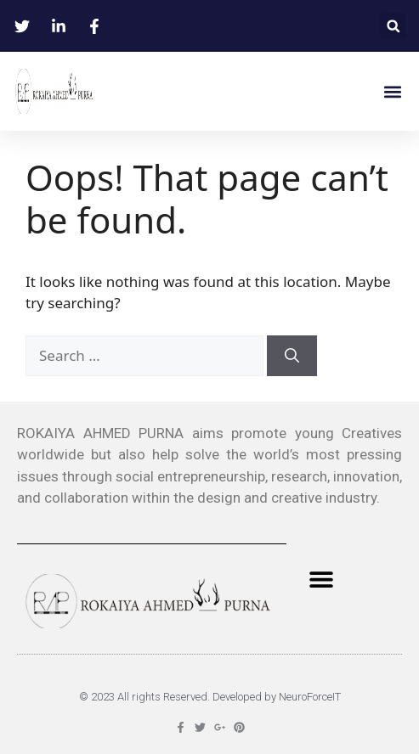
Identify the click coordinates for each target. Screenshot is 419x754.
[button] (393, 26)
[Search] (292, 355)
